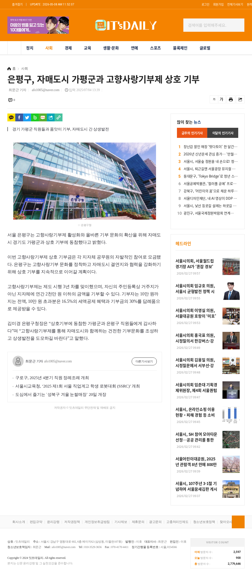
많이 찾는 (189, 122)
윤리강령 (53, 522)
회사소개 (18, 522)
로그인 (205, 4)
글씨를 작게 (214, 99)
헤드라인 (183, 243)
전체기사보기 (235, 4)
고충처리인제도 (177, 522)
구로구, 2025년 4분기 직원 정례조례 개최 (52, 377)
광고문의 (155, 522)
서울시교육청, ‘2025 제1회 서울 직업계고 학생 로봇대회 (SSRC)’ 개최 (77, 386)
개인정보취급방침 (97, 522)
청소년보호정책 (204, 522)
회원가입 (218, 4)
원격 (249, 4)
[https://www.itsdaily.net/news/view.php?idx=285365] (59, 117)
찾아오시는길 (229, 522)
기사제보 (120, 522)
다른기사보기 (144, 361)
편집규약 (36, 522)
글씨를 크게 (222, 99)
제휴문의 (138, 522)
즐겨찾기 (17, 4)
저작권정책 (72, 522)
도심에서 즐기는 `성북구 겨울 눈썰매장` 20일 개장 (60, 394)
